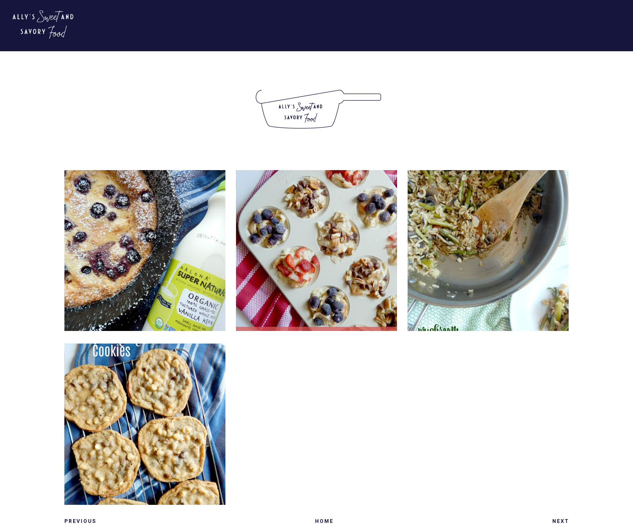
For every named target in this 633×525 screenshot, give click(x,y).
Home (324, 521)
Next (560, 521)
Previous (80, 521)
